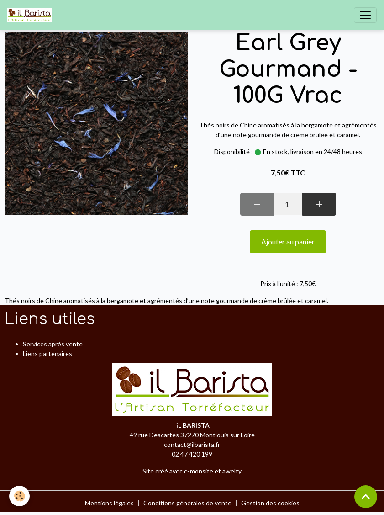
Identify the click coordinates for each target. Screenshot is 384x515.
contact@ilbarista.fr (192, 444)
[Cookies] (19, 496)
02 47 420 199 (192, 454)
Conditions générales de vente (187, 503)
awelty (232, 471)
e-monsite (198, 471)
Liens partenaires (47, 353)
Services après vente (53, 344)
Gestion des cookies (270, 503)
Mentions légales (109, 503)
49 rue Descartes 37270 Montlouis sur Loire (192, 435)
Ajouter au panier (288, 241)
